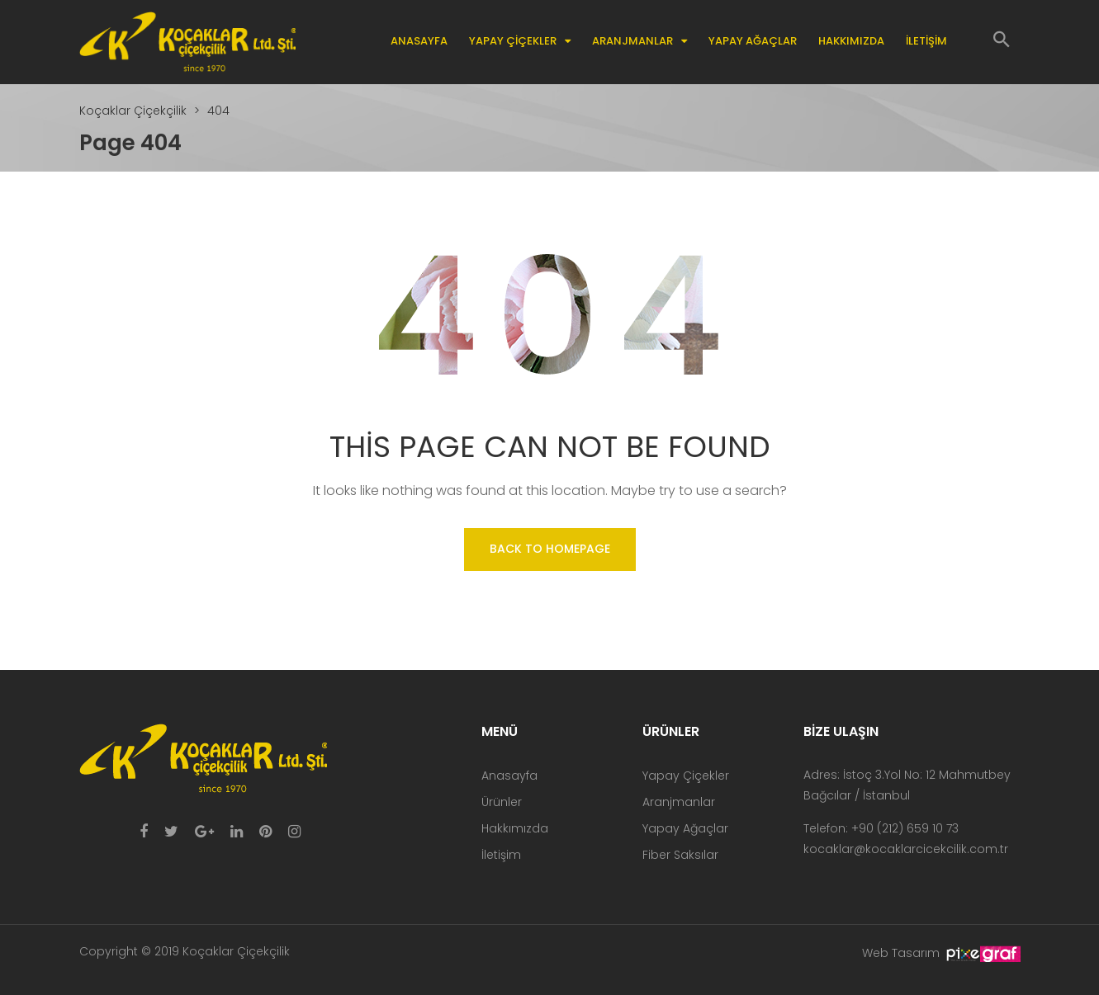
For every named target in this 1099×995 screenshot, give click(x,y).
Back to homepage (550, 548)
